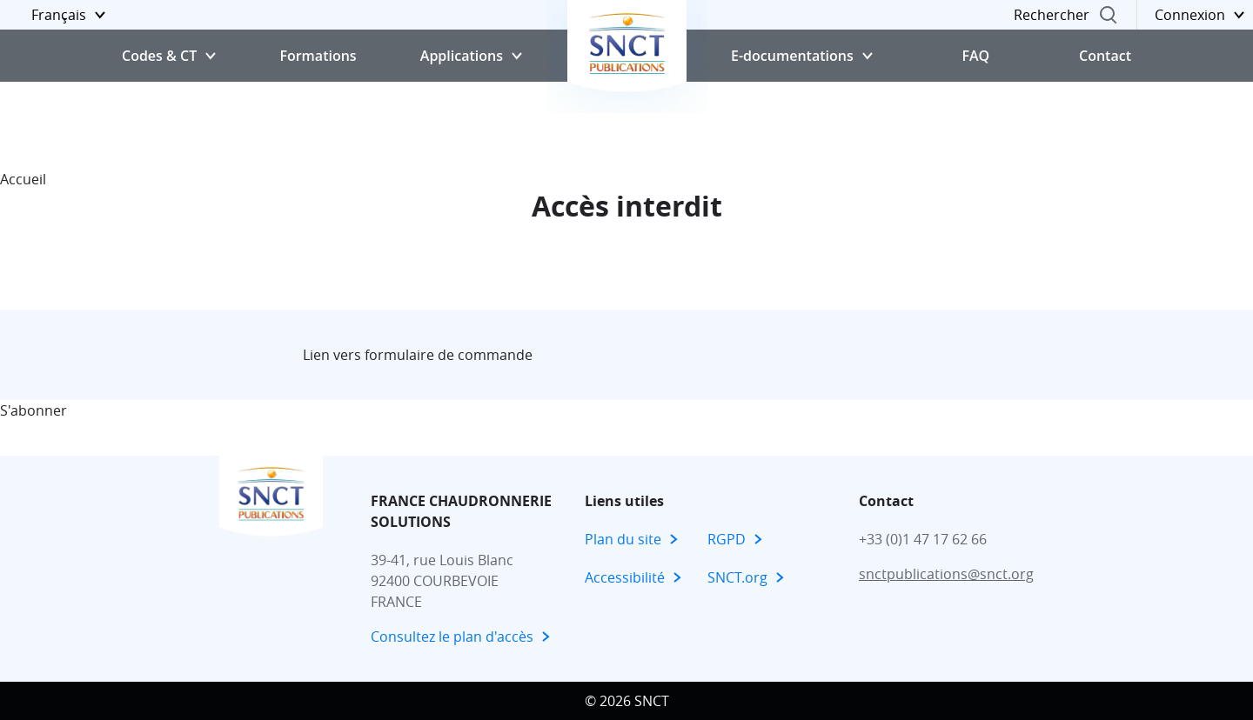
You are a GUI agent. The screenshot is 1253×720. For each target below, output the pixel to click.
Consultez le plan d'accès (452, 636)
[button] (57, 14)
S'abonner (33, 410)
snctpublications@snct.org (946, 573)
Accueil (23, 179)
